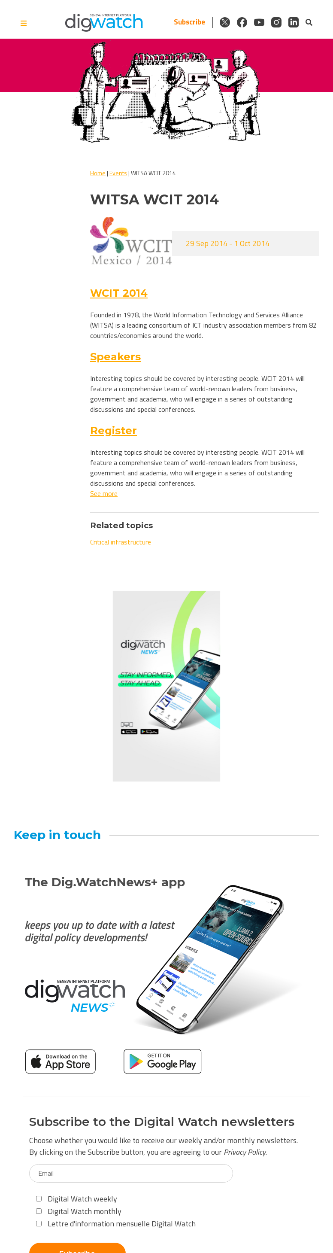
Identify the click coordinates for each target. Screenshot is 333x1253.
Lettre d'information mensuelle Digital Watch (116, 1223)
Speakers (115, 356)
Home (98, 172)
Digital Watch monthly (78, 1211)
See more (104, 493)
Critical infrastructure (120, 542)
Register (113, 430)
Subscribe (189, 22)
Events (118, 172)
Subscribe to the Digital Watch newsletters (161, 1121)
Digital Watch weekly (76, 1198)
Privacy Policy (245, 1152)
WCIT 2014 (119, 293)
